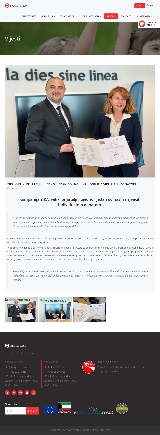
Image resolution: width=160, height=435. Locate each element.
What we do (69, 16)
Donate (139, 5)
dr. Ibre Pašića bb (56, 367)
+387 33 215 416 (17, 371)
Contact (126, 16)
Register (32, 410)
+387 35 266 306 (56, 371)
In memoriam (144, 16)
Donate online (151, 24)
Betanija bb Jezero (17, 367)
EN (151, 5)
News (111, 16)
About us (48, 16)
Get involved (92, 16)
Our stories (29, 16)
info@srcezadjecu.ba (20, 376)
